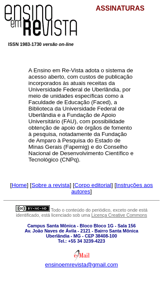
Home (19, 185)
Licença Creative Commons (119, 215)
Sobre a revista (50, 185)
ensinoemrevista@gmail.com (81, 264)
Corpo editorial (93, 185)
